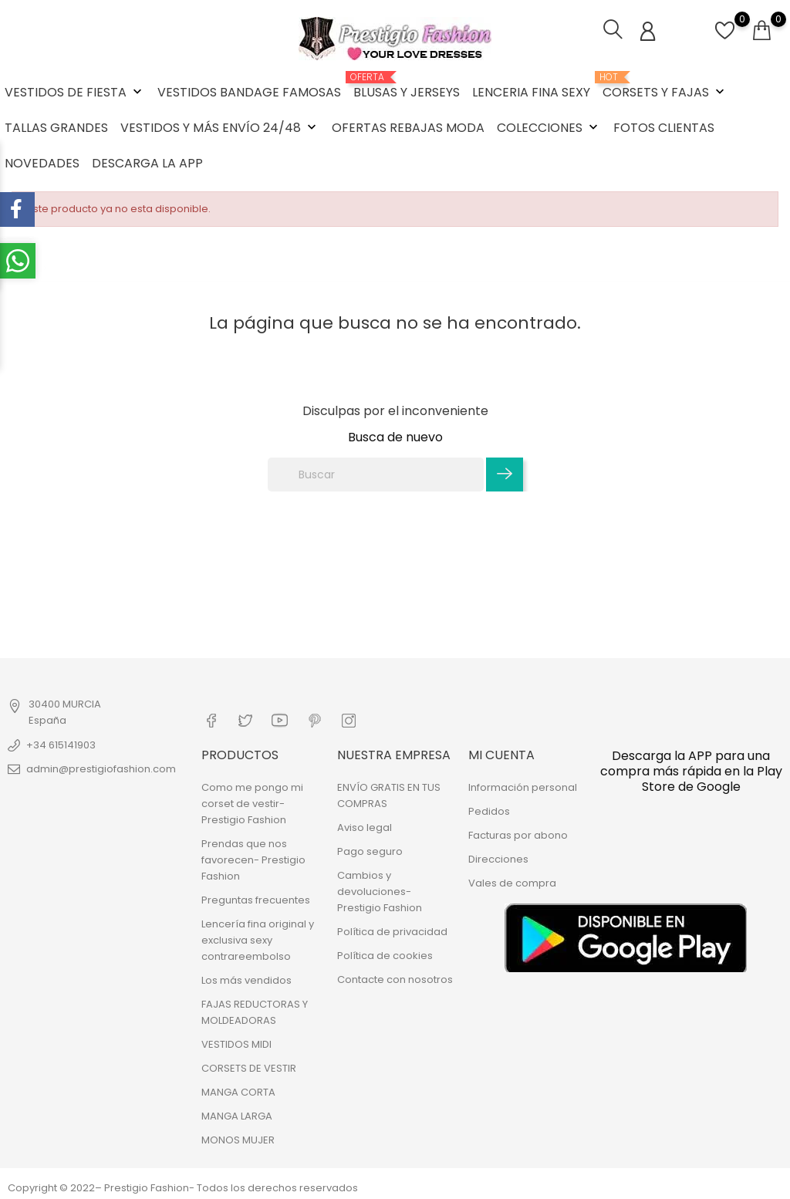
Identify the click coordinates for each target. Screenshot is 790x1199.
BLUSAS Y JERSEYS (406, 86)
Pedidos (489, 809)
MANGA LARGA (236, 1114)
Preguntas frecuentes (255, 898)
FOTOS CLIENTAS (663, 128)
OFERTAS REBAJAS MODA (408, 128)
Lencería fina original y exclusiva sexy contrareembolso (257, 938)
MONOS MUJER (238, 1138)
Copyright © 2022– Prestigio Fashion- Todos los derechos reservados (183, 1186)
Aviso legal (364, 826)
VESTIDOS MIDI (236, 1042)
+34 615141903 (61, 744)
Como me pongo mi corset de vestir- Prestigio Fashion (252, 802)
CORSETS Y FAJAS (665, 86)
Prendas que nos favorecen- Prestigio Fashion (253, 858)
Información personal (522, 786)
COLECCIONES (549, 128)
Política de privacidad (392, 930)
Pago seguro (370, 850)
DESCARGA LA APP (147, 163)
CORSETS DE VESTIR (248, 1066)
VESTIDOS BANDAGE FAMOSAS (249, 92)
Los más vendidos (246, 978)
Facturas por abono (518, 833)
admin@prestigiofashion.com (101, 768)
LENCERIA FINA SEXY (531, 92)
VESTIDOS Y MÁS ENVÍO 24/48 (219, 128)
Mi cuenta (501, 753)
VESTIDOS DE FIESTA (75, 92)
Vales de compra (512, 881)
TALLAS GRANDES (56, 128)
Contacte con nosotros (395, 978)
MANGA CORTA (238, 1090)
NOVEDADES (42, 163)
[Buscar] (376, 474)
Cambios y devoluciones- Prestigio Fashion (379, 890)
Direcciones (498, 857)
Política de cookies (385, 954)
